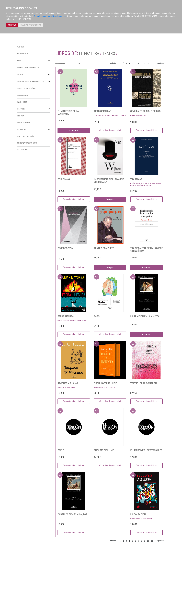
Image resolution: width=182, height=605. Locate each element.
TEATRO (108, 53)
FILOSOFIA (21, 109)
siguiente (160, 63)
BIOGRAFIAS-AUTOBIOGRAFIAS (28, 67)
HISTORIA (20, 116)
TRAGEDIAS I (136, 179)
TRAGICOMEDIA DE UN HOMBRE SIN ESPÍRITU (146, 249)
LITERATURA (21, 129)
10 (148, 63)
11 (152, 63)
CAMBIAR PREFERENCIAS (30, 25)
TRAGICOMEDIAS (102, 111)
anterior (113, 63)
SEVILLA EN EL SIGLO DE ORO (145, 111)
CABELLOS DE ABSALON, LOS (72, 514)
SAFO (96, 316)
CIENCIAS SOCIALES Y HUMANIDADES (30, 82)
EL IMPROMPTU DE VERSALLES (146, 450)
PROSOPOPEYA (65, 248)
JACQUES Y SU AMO (68, 383)
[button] (48, 60)
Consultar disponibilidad (110, 130)
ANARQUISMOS (22, 54)
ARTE (19, 60)
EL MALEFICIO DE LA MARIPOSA (68, 112)
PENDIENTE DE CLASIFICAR (27, 143)
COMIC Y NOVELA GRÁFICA (26, 89)
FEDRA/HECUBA (66, 316)
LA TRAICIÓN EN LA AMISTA (144, 316)
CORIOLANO (64, 179)
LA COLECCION (138, 514)
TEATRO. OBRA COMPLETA (143, 383)
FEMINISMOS (22, 102)
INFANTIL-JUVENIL (24, 123)
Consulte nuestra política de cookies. (50, 16)
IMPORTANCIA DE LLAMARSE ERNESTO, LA (109, 180)
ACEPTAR (12, 25)
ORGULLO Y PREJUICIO (105, 383)
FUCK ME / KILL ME (104, 450)
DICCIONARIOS (22, 95)
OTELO (61, 450)
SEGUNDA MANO (23, 150)
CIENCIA (20, 74)
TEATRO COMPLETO (104, 248)
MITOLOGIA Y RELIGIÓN (25, 136)
